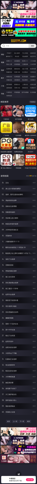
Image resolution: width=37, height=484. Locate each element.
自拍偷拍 (17, 61)
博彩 (2, 54)
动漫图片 (33, 76)
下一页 (22, 421)
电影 (2, 70)
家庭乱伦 (17, 84)
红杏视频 (33, 92)
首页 (8, 421)
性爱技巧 (33, 88)
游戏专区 (33, 53)
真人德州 (17, 53)
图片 (2, 78)
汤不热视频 (25, 92)
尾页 (28, 421)
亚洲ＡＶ (9, 61)
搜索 (32, 46)
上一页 (15, 421)
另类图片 (33, 80)
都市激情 (9, 84)
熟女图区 (25, 80)
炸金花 (17, 56)
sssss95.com (18, 41)
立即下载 (30, 480)
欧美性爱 (33, 69)
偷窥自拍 (9, 76)
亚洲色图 (17, 76)
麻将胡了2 (9, 56)
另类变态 (33, 72)
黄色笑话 (25, 88)
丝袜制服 (17, 64)
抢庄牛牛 (33, 56)
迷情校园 (9, 88)
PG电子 (9, 53)
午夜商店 (9, 92)
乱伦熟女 (25, 72)
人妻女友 (25, 84)
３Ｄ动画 (33, 61)
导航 (2, 94)
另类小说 (17, 88)
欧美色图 (25, 76)
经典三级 (17, 72)
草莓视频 (17, 92)
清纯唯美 (17, 80)
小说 (2, 86)
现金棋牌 (25, 56)
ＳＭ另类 (33, 64)
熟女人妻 (9, 64)
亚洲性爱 (9, 69)
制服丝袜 (9, 72)
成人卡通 (25, 69)
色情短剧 (9, 96)
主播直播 (25, 64)
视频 (2, 62)
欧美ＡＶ (25, 61)
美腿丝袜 (9, 80)
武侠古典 (33, 84)
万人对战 (25, 53)
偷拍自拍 (17, 69)
